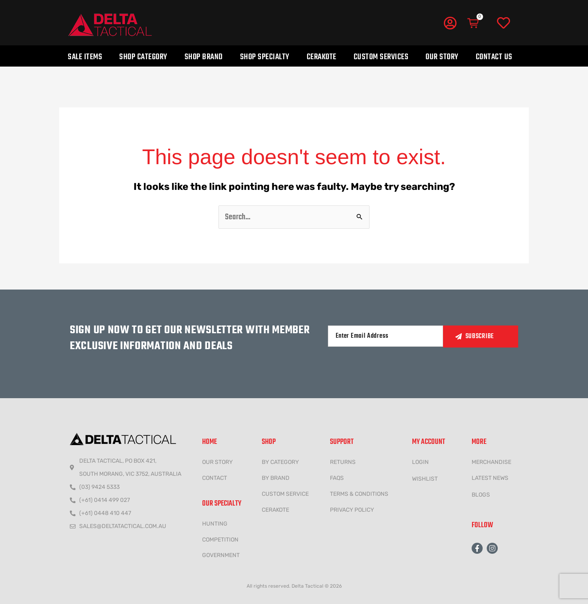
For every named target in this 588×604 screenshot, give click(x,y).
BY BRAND (276, 478)
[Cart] (473, 23)
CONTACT (214, 478)
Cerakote (321, 57)
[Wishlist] (503, 23)
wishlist (425, 478)
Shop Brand (204, 57)
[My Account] (450, 22)
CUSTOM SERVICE (285, 493)
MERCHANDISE (491, 462)
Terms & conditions (359, 493)
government (221, 555)
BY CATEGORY (280, 462)
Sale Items (85, 57)
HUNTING (214, 523)
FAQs (337, 478)
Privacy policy (352, 509)
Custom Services (381, 57)
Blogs (481, 494)
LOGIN (420, 462)
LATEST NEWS (490, 478)
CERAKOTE (275, 509)
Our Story (442, 57)
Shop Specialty (265, 57)
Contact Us (494, 57)
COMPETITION (220, 539)
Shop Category (143, 57)
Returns (343, 462)
